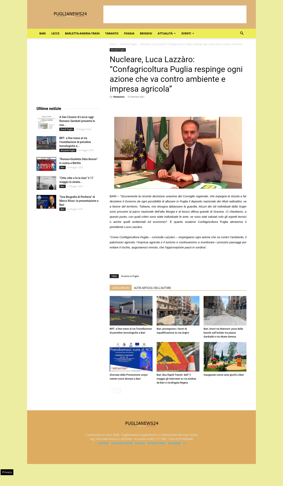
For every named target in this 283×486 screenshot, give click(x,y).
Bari (42, 33)
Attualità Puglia (128, 44)
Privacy (140, 443)
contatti (103, 443)
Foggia (129, 33)
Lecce (55, 33)
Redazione (119, 96)
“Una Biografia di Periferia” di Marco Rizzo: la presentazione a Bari (78, 200)
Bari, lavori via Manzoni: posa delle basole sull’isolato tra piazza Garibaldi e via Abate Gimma (223, 332)
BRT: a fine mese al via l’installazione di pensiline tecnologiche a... (75, 142)
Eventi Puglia (67, 129)
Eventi (187, 33)
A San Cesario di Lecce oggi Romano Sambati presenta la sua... (77, 120)
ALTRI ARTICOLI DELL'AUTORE (152, 288)
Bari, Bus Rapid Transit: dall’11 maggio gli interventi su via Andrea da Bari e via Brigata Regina (176, 378)
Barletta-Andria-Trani (82, 33)
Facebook (174, 443)
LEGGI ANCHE (120, 288)
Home (113, 44)
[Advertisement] (174, 14)
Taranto (111, 33)
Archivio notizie (122, 443)
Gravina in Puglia (130, 276)
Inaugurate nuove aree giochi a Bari (224, 374)
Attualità (167, 33)
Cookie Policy (156, 443)
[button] (241, 34)
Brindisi (146, 33)
